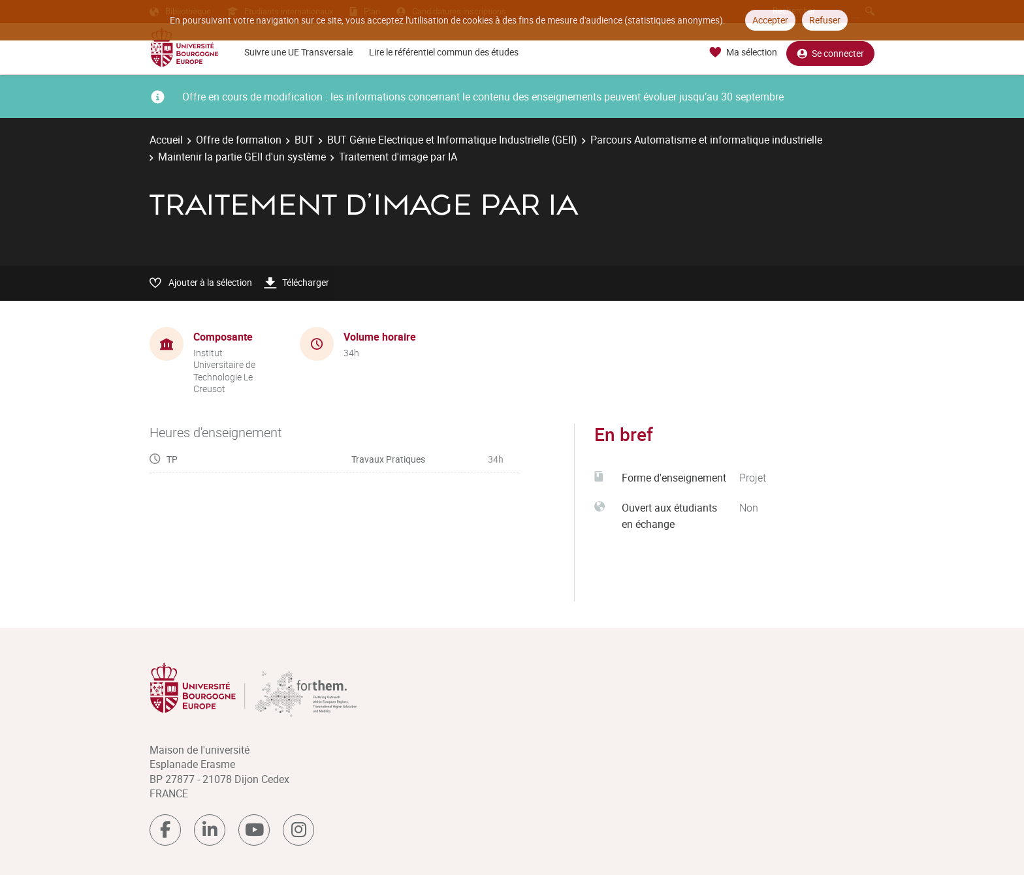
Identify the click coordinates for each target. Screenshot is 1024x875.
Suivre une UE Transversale (298, 52)
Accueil (166, 139)
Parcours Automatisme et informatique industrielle (706, 139)
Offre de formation (238, 139)
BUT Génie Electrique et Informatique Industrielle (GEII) (452, 139)
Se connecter (830, 52)
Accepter (770, 20)
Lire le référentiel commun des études (444, 52)
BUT (304, 139)
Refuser (824, 20)
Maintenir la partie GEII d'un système (242, 156)
